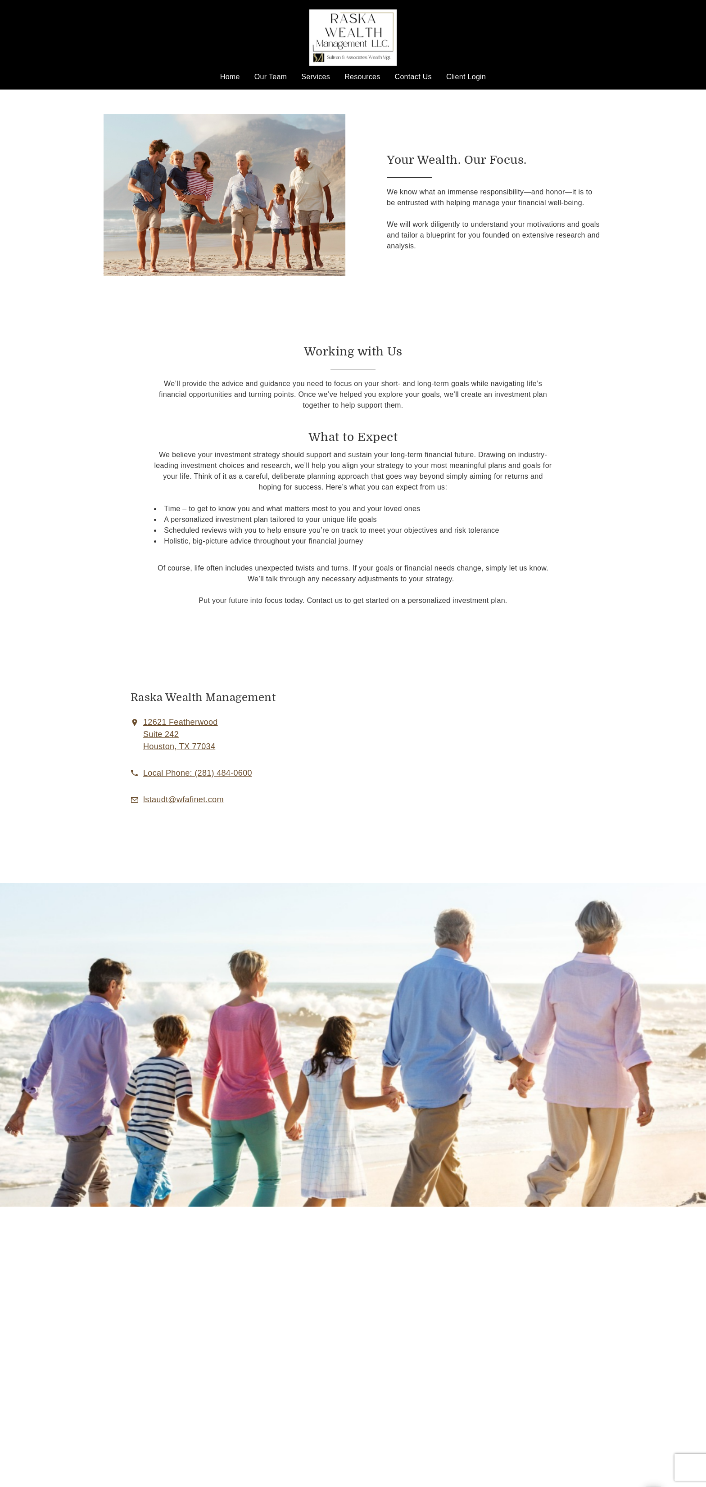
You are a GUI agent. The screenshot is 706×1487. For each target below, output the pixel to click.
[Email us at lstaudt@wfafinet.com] (183, 799)
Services (315, 77)
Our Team (270, 77)
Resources (362, 77)
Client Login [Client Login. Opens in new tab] (466, 77)
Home (230, 77)
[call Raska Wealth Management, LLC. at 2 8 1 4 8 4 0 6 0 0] (197, 772)
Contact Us (413, 77)
